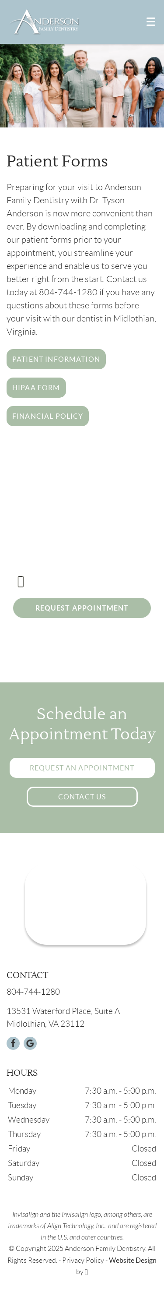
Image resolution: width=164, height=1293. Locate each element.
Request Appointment (82, 608)
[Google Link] (30, 1043)
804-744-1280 (61, 582)
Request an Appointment (82, 768)
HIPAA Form (36, 388)
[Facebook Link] (13, 1043)
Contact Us (82, 797)
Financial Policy (47, 416)
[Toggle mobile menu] (151, 22)
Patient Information (56, 359)
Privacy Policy (83, 1260)
